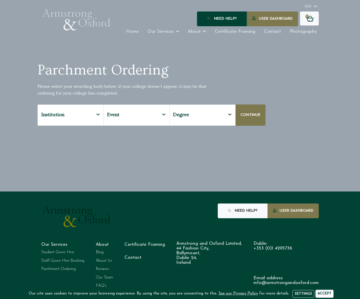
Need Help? (222, 19)
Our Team (104, 278)
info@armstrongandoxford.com (286, 282)
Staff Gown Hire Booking (62, 261)
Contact (272, 31)
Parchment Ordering (58, 269)
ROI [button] (308, 6)
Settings (303, 294)
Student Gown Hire (57, 252)
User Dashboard (272, 19)
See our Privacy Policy (238, 294)
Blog (100, 252)
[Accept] (325, 294)
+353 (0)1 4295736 (273, 248)
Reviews (102, 269)
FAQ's (101, 286)
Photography (303, 31)
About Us (104, 261)
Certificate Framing (144, 244)
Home (132, 31)
